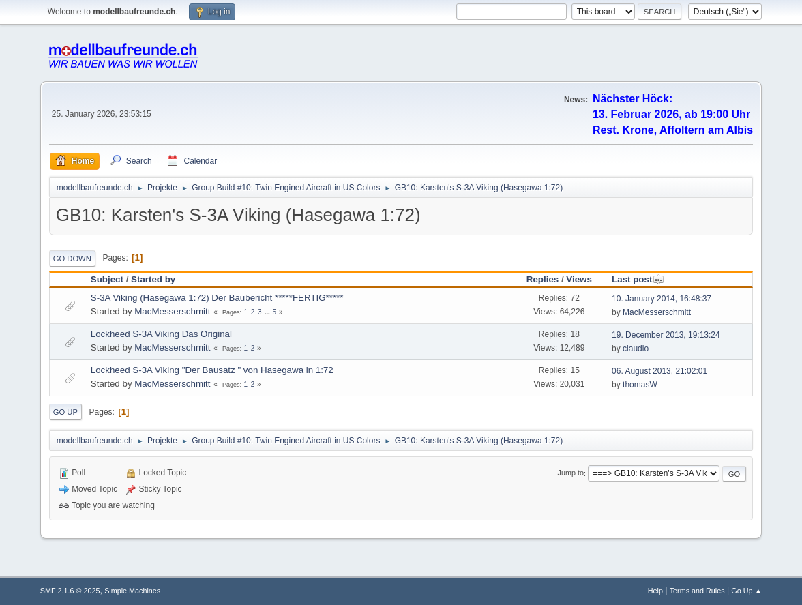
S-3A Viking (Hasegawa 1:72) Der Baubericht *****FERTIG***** (217, 298)
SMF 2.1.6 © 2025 (70, 591)
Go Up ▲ (746, 591)
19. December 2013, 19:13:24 (666, 335)
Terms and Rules (697, 591)
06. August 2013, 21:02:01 (659, 371)
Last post (638, 279)
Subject (107, 279)
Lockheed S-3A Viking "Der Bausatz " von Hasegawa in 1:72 (212, 370)
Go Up (65, 412)
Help (655, 591)
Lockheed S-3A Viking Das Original (161, 334)
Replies (542, 279)
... (267, 312)
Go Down (72, 258)
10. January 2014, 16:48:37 (661, 299)
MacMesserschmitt (172, 311)
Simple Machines (132, 591)
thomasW (640, 384)
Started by (153, 279)
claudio (636, 348)
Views (579, 279)
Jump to (571, 473)
